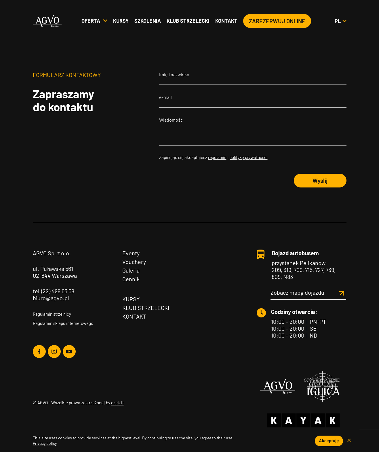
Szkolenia (147, 21)
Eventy (131, 253)
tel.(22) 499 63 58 (53, 291)
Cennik (131, 278)
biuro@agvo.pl (51, 297)
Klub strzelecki (188, 21)
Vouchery (134, 261)
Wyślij (320, 180)
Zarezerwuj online (277, 21)
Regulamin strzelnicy (52, 314)
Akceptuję (329, 440)
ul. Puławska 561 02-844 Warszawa (55, 272)
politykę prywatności (248, 157)
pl (340, 21)
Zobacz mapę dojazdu (308, 292)
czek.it (117, 402)
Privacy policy (45, 443)
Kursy (121, 21)
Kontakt (226, 21)
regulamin (217, 157)
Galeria (131, 270)
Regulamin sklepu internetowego (63, 323)
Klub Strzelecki (145, 307)
